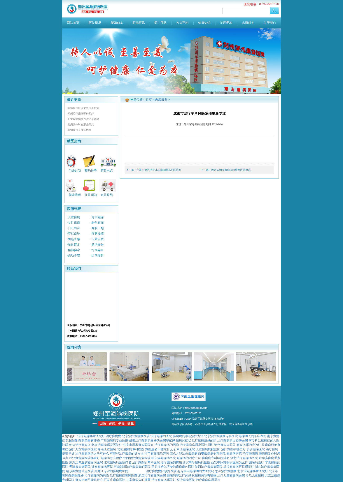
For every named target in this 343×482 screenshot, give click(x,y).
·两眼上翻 (97, 228)
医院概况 (95, 23)
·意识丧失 (97, 244)
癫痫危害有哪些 (89, 440)
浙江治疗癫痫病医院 (222, 445)
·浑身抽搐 (97, 233)
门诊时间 (75, 170)
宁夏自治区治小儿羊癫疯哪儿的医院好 (158, 169)
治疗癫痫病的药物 (166, 445)
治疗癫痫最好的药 (204, 440)
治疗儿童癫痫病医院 (83, 449)
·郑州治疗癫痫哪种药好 (80, 113)
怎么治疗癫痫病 (80, 445)
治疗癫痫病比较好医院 (232, 440)
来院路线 (107, 195)
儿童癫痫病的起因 (208, 449)
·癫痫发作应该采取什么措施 (83, 108)
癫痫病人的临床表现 (252, 436)
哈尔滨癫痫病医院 (163, 458)
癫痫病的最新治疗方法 (188, 436)
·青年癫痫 (97, 217)
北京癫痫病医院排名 (117, 462)
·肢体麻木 (73, 244)
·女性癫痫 (73, 222)
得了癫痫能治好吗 (156, 453)
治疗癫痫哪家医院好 (91, 436)
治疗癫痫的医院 (161, 436)
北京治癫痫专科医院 (130, 449)
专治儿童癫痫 (107, 449)
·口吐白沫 (73, 228)
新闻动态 (117, 23)
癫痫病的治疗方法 (189, 458)
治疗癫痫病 (113, 436)
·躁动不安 (73, 255)
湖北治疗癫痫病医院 (244, 458)
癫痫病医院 (234, 453)
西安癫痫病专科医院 (212, 453)
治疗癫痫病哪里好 (233, 449)
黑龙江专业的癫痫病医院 (86, 462)
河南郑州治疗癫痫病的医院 (132, 466)
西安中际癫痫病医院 (196, 462)
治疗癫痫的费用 (171, 462)
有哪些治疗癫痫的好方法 (127, 453)
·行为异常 (97, 250)
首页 (149, 99)
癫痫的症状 (183, 440)
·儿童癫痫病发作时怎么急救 (83, 119)
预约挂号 (91, 170)
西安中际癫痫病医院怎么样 (229, 462)
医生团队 (160, 23)
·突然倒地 (73, 233)
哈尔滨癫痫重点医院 (80, 471)
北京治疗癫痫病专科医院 (221, 436)
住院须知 (91, 195)
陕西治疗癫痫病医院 (136, 458)
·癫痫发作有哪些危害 (79, 130)
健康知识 (204, 23)
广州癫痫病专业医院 (114, 440)
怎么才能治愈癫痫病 (183, 453)
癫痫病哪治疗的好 (248, 445)
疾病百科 (182, 23)
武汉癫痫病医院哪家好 (84, 458)
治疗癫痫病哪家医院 (193, 445)
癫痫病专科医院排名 (215, 458)
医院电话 (107, 170)
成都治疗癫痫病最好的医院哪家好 (152, 440)
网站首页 (73, 23)
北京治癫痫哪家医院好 (106, 445)
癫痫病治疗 (256, 462)
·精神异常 (73, 250)
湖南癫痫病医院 (102, 466)
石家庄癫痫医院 (184, 449)
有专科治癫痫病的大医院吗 (195, 471)
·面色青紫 (73, 239)
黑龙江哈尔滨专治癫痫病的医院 (172, 466)
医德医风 (139, 23)
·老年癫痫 (97, 222)
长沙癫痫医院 (256, 449)
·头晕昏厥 (97, 239)
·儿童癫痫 (73, 217)
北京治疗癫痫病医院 (136, 436)
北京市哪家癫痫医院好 (138, 445)
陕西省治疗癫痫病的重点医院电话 (231, 169)
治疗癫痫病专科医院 (146, 462)
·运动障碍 (97, 255)
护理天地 (226, 23)
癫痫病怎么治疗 (111, 458)
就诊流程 (75, 195)
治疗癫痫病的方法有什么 (92, 453)
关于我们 (270, 23)
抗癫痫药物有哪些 (204, 475)
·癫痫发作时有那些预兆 (80, 124)
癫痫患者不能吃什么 (159, 449)
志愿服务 (248, 23)
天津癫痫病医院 (80, 466)
